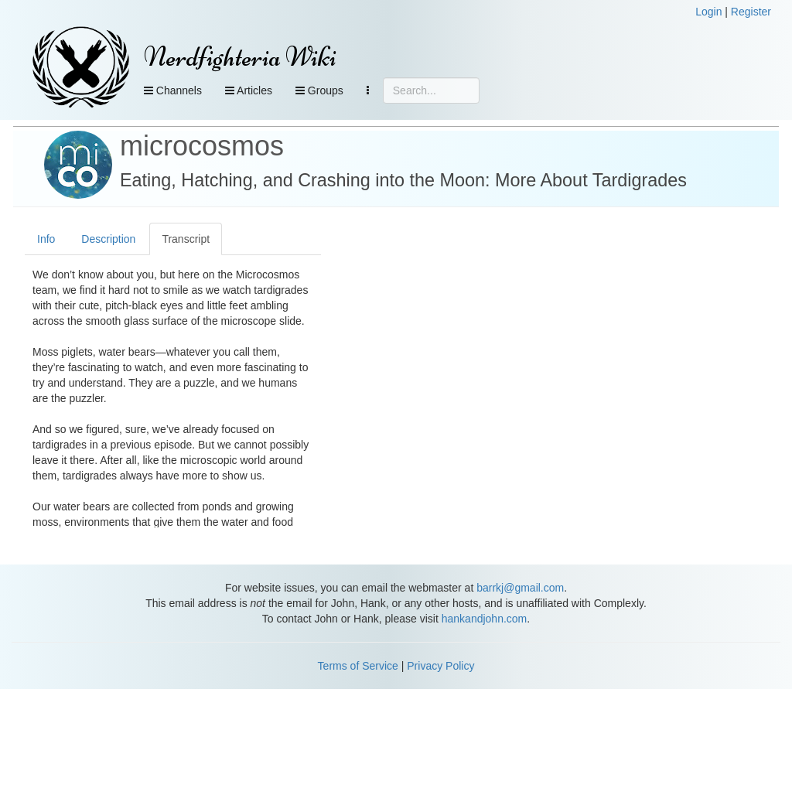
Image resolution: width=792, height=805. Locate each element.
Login (708, 11)
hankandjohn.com (484, 618)
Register (751, 11)
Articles (248, 90)
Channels (173, 90)
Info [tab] (46, 239)
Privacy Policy (440, 666)
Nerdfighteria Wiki (240, 56)
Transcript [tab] (186, 239)
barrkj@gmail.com (520, 588)
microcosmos (202, 146)
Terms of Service (358, 666)
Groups (319, 90)
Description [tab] (108, 239)
